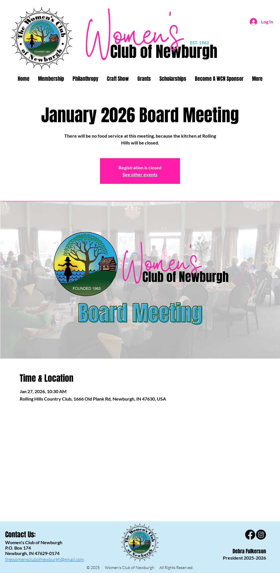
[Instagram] (261, 535)
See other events (140, 174)
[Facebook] (250, 535)
